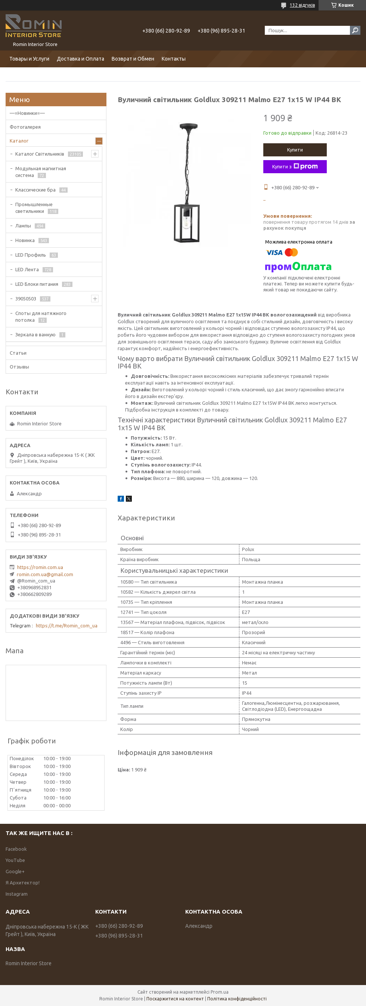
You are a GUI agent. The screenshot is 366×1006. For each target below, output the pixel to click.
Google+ (15, 871)
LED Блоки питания (36, 284)
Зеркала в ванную (35, 334)
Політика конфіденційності (237, 998)
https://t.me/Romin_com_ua (66, 625)
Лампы (23, 225)
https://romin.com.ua (40, 567)
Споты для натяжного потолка (40, 316)
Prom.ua (220, 992)
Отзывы (19, 366)
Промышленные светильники (34, 208)
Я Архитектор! (23, 882)
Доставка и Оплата (80, 59)
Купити (295, 149)
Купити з (295, 166)
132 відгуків (302, 5)
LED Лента (27, 269)
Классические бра (35, 189)
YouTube (15, 860)
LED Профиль (30, 254)
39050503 (25, 298)
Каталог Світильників (39, 153)
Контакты (174, 59)
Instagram (17, 893)
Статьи (18, 352)
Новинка (25, 240)
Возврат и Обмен (133, 59)
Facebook (16, 848)
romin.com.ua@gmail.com (45, 574)
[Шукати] (355, 30)
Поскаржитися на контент (175, 998)
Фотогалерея (25, 126)
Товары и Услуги (29, 59)
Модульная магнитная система (40, 172)
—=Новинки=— (27, 113)
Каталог (19, 140)
